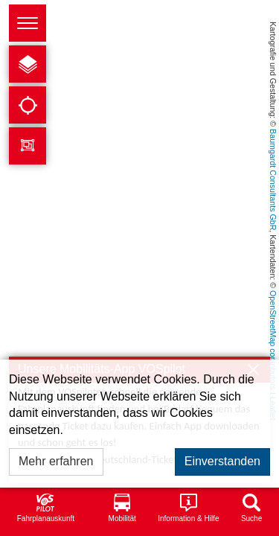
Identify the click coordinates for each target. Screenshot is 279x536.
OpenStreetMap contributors (273, 340)
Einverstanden (222, 461)
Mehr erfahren (56, 461)
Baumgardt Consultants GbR (273, 179)
